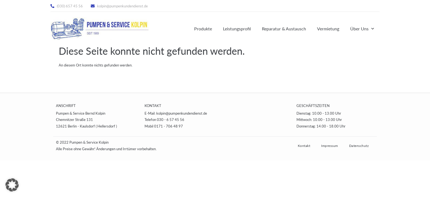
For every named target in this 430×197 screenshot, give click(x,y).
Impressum (329, 146)
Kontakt (304, 146)
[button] (12, 185)
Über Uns (362, 28)
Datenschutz (359, 146)
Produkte (203, 28)
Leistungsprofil (237, 28)
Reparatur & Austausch (284, 28)
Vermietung (328, 28)
